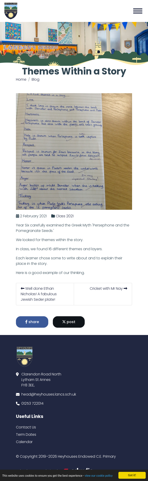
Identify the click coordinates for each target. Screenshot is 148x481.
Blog (35, 79)
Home (21, 79)
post (69, 321)
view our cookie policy (98, 476)
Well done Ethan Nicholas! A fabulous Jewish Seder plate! (39, 294)
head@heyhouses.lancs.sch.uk (48, 394)
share (32, 321)
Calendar (24, 441)
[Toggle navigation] (138, 11)
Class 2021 (65, 216)
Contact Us (26, 427)
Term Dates (26, 434)
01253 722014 (32, 403)
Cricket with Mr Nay (109, 288)
